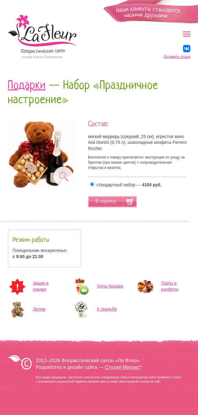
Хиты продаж (110, 286)
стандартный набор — (126, 184)
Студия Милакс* (123, 367)
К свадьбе (107, 309)
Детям (39, 309)
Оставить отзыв (176, 57)
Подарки (27, 86)
